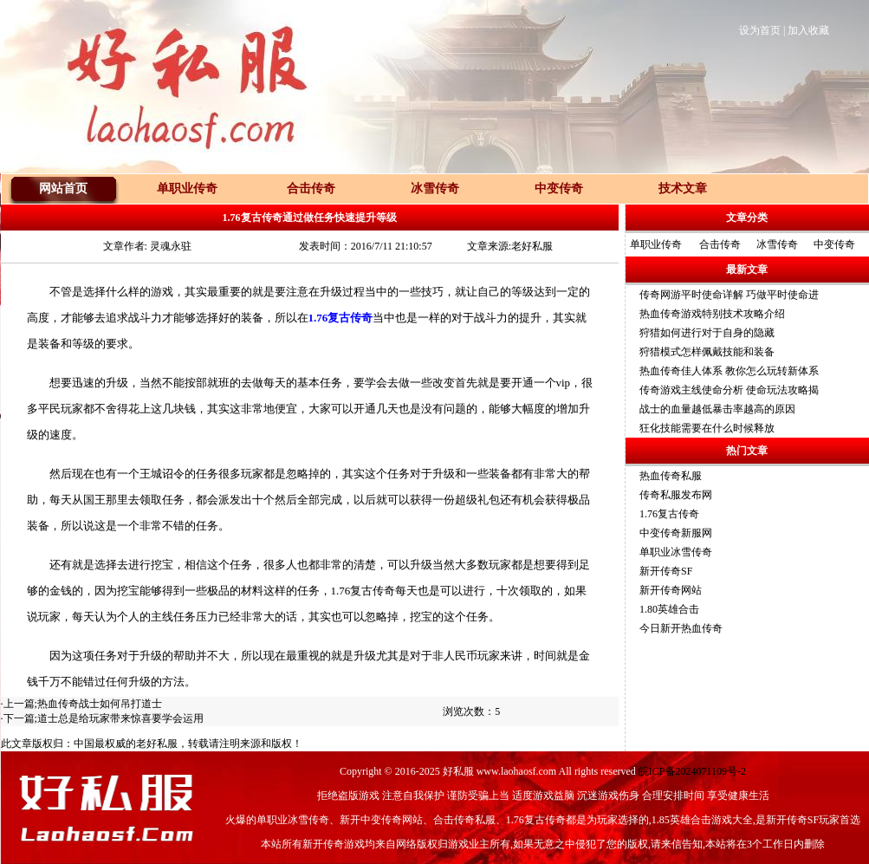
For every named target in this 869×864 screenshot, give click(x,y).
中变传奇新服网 (675, 533)
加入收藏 (808, 30)
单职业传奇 (656, 244)
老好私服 (157, 743)
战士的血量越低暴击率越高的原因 (717, 409)
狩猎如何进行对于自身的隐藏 (707, 333)
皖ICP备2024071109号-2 (692, 771)
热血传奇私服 (670, 476)
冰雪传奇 (777, 244)
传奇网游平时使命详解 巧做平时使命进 (729, 295)
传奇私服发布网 (675, 495)
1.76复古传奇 (669, 514)
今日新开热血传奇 (681, 628)
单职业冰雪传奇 (675, 552)
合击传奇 (720, 244)
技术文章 (682, 188)
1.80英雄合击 (669, 609)
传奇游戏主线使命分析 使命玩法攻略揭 (729, 390)
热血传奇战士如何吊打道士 (99, 704)
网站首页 (63, 188)
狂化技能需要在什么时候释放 (707, 428)
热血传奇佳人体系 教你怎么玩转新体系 (729, 371)
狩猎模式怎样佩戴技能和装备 (707, 352)
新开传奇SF (665, 571)
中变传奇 (834, 244)
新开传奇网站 (670, 590)
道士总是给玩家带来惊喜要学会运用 (120, 718)
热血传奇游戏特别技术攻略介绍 (712, 314)
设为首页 (760, 30)
